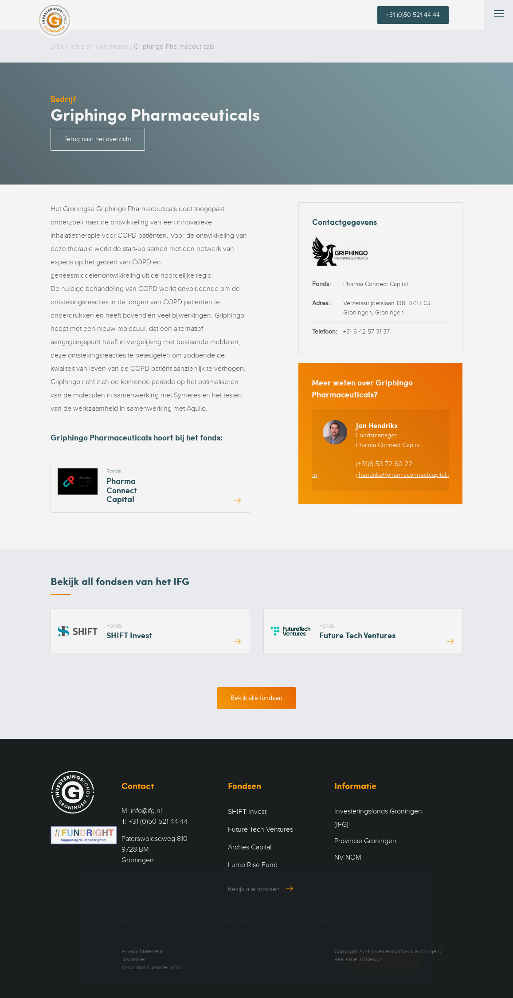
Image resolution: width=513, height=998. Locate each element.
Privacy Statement (141, 951)
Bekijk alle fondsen (256, 698)
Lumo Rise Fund (253, 864)
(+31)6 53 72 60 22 (384, 464)
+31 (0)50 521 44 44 (413, 15)
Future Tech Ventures (260, 829)
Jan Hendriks (376, 425)
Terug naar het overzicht (97, 139)
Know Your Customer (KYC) (152, 967)
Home (119, 47)
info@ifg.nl (146, 810)
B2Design (371, 959)
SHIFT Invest (247, 811)
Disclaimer (133, 959)
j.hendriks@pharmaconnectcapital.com (407, 475)
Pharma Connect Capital (375, 284)
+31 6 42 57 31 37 (366, 331)
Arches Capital (249, 847)
